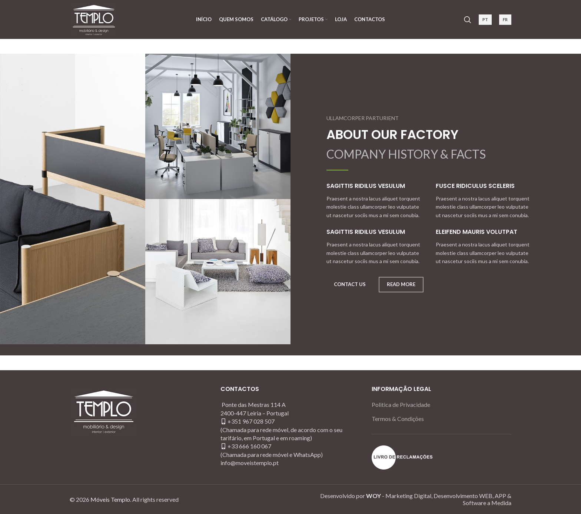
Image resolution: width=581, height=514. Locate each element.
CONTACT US (350, 284)
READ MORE (401, 284)
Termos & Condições (398, 418)
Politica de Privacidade (401, 404)
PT (485, 19)
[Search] (467, 19)
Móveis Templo (110, 499)
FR (505, 19)
